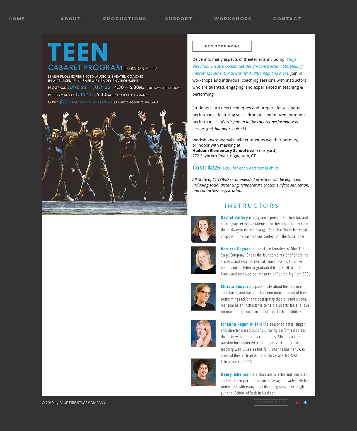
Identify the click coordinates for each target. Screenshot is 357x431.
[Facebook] (305, 402)
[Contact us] (271, 402)
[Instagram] (298, 402)
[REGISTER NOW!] (222, 46)
